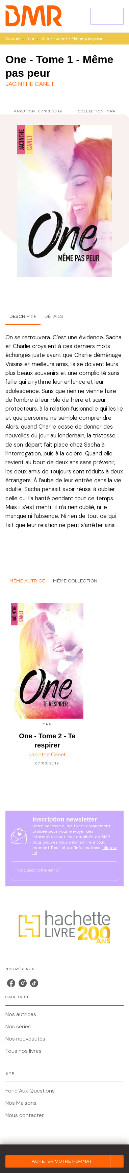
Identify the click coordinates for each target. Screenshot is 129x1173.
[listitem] (11, 983)
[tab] (23, 316)
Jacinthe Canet (29, 84)
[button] (64, 1161)
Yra (30, 38)
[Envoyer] (110, 871)
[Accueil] (33, 16)
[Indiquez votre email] (56, 871)
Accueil (12, 38)
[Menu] (107, 16)
